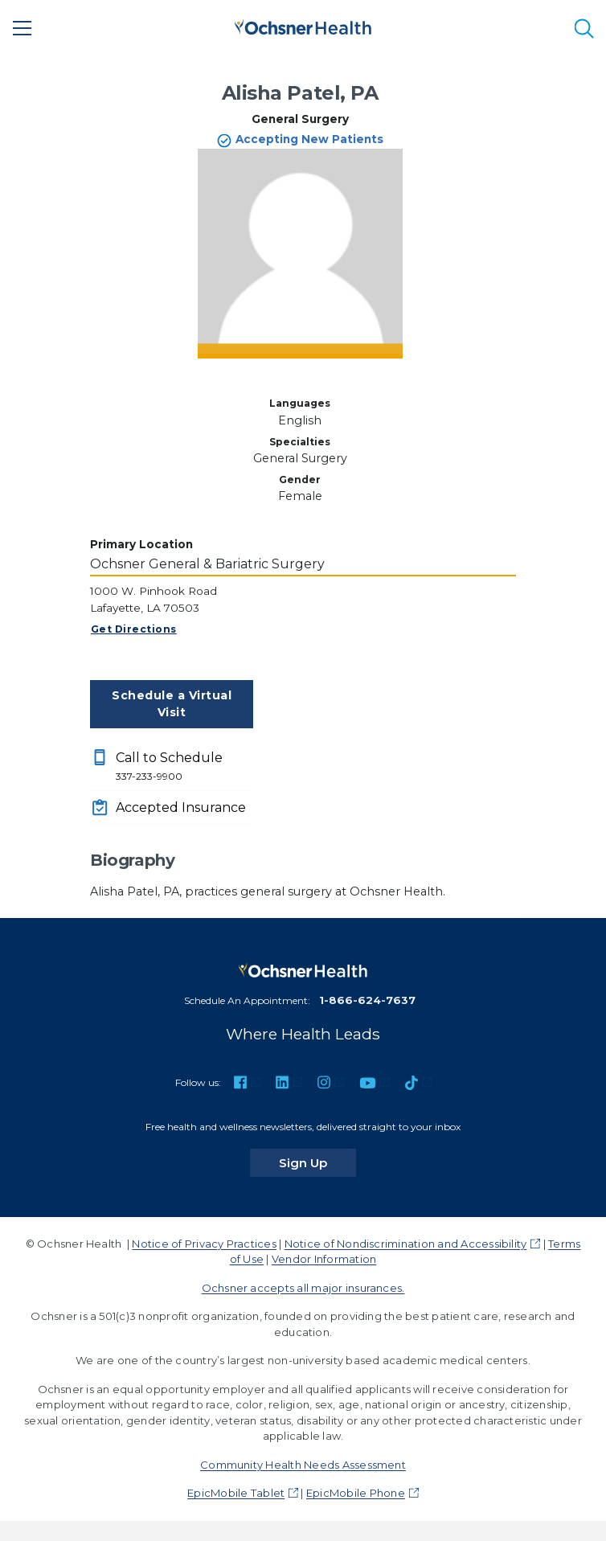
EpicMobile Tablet (236, 1492)
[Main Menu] (22, 28)
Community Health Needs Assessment (303, 1464)
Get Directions (134, 629)
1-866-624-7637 (367, 1000)
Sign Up (317, 1162)
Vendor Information (324, 1258)
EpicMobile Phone (355, 1492)
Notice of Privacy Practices (204, 1243)
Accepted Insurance (181, 807)
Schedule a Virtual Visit (171, 703)
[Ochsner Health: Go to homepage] (303, 25)
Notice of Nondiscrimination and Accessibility (406, 1243)
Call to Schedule (184, 767)
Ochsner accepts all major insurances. (303, 1287)
